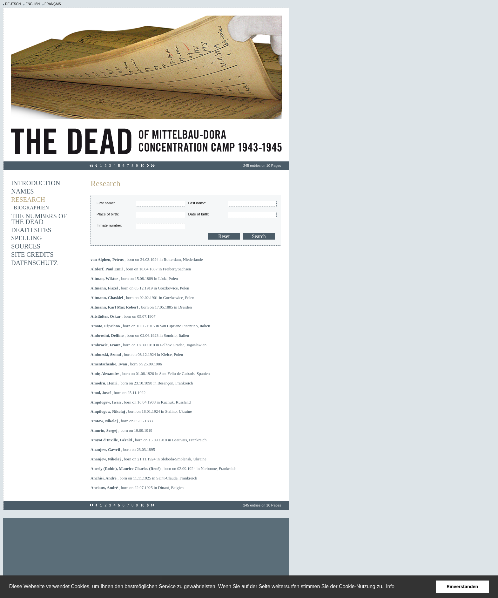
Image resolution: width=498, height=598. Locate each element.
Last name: (197, 203)
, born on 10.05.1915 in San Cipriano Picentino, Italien (150, 326)
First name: (106, 203)
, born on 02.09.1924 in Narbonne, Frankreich (163, 468)
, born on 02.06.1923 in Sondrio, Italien (140, 335)
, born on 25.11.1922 (118, 393)
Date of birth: (198, 214)
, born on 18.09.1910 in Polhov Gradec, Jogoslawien (148, 345)
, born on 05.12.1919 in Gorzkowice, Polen (140, 288)
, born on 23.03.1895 (123, 449)
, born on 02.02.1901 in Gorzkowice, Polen (142, 298)
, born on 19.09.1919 (121, 430)
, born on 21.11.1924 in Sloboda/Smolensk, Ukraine (148, 459)
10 (142, 165)
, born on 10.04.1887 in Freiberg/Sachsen (141, 269)
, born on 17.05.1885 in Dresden (141, 307)
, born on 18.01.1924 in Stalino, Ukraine (141, 411)
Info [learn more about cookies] (390, 586)
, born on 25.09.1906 (126, 364)
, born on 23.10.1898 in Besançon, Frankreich (142, 383)
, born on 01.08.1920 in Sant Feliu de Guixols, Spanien (150, 373)
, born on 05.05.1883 (122, 421)
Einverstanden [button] (462, 586)
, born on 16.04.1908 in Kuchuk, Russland (141, 402)
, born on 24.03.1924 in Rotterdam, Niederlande (147, 259)
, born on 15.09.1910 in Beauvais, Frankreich (148, 440)
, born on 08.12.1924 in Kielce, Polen (137, 354)
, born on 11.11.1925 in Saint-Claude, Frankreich (144, 478)
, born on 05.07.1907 (123, 316)
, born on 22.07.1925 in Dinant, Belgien (137, 488)
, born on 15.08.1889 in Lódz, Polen (134, 278)
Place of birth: (108, 214)
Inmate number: (109, 225)
